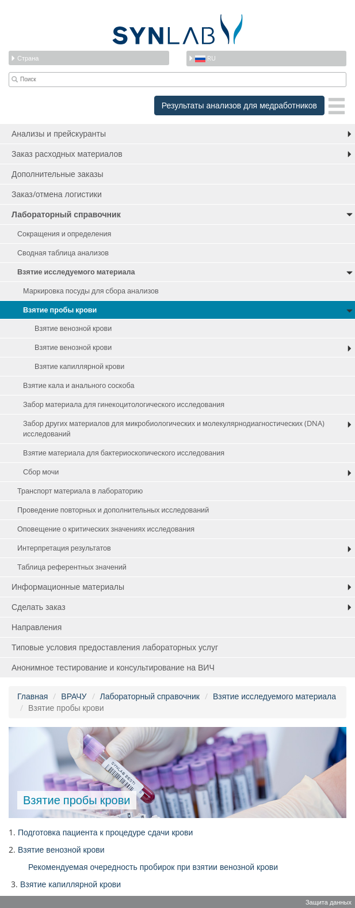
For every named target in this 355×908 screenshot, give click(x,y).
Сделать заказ (39, 606)
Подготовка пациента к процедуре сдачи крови (105, 832)
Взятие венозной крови (73, 328)
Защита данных (329, 902)
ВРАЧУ (73, 696)
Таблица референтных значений (72, 567)
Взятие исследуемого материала (76, 272)
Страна (24, 58)
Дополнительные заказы (58, 173)
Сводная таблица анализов (63, 253)
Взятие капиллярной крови (79, 366)
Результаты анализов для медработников (239, 105)
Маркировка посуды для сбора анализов (91, 291)
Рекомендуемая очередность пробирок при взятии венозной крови (153, 866)
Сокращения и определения (64, 234)
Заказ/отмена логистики (57, 194)
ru (202, 58)
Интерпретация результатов (64, 548)
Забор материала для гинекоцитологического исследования (123, 404)
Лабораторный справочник (66, 214)
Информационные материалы (68, 586)
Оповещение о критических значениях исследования (105, 529)
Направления (37, 626)
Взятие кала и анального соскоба (78, 385)
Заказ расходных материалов (67, 153)
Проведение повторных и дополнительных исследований (113, 510)
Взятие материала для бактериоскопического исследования (123, 453)
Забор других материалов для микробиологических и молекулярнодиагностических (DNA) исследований (174, 429)
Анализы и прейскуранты (59, 133)
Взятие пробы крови (60, 310)
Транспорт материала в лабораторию (80, 491)
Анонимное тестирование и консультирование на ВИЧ (113, 667)
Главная (32, 696)
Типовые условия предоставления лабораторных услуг (115, 647)
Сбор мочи (41, 472)
